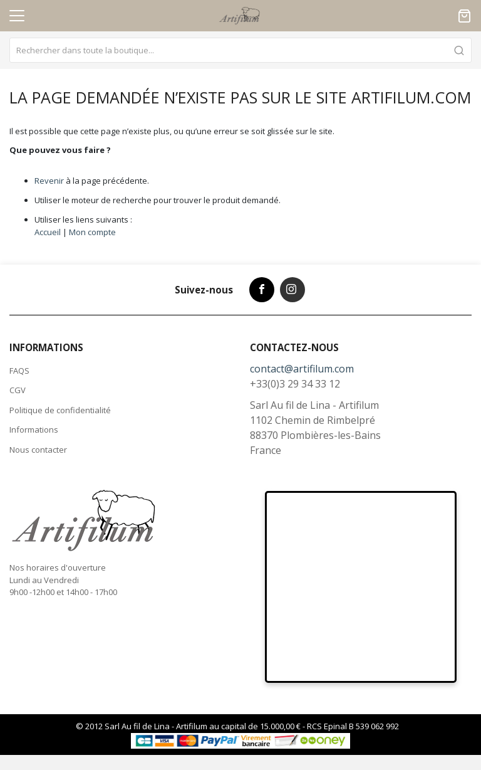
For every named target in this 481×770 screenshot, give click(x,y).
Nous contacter (38, 449)
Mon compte (92, 232)
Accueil (47, 232)
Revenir (49, 180)
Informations (33, 429)
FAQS (19, 370)
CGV (17, 390)
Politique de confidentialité (60, 410)
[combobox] (240, 50)
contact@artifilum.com (302, 369)
